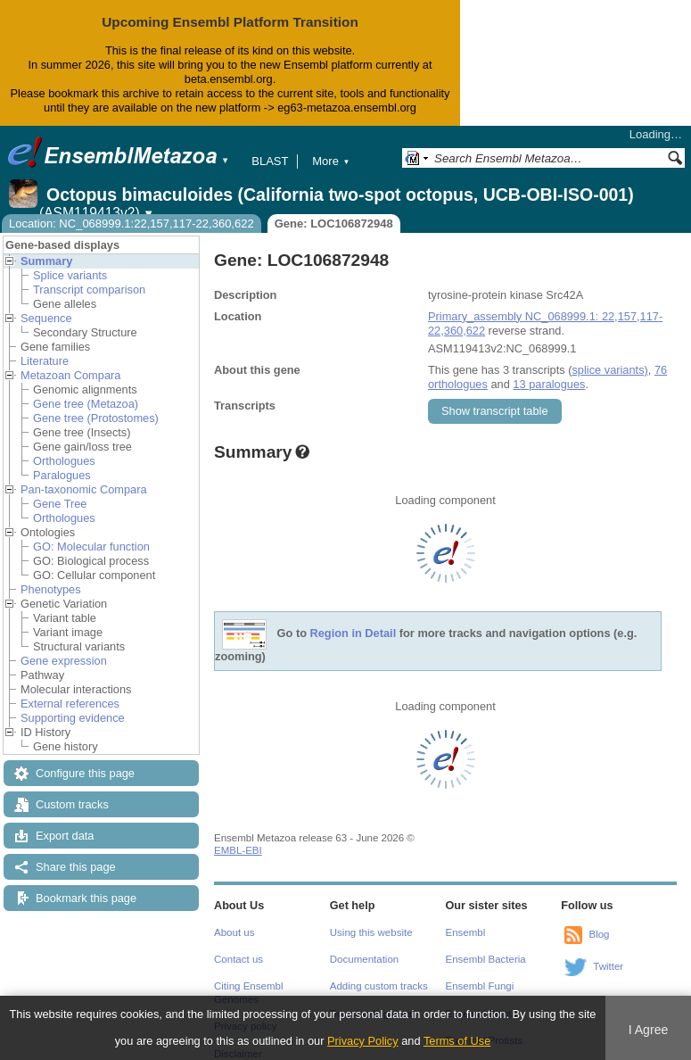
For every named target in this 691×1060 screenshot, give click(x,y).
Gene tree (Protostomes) (96, 418)
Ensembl (466, 932)
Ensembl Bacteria (486, 959)
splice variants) (609, 370)
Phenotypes (51, 589)
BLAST (269, 161)
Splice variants (70, 275)
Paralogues (62, 475)
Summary (46, 261)
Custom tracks (72, 804)
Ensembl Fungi (480, 986)
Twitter (608, 966)
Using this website (371, 932)
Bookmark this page (86, 898)
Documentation (364, 959)
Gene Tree (59, 503)
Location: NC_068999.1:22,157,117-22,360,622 (131, 223)
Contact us (238, 959)
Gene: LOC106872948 (334, 223)
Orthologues (64, 461)
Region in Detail (353, 633)
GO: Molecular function (91, 546)
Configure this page (85, 773)
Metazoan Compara (70, 375)
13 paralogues (549, 384)
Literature (45, 361)
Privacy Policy (363, 1041)
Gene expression (64, 660)
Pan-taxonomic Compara (84, 489)
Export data (65, 835)
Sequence (46, 318)
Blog (598, 934)
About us (234, 932)
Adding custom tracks (379, 986)
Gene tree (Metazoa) (85, 403)
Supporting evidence (73, 718)
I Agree (649, 1030)
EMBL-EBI (238, 850)
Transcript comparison (89, 289)
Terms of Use (457, 1041)
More (331, 161)
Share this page (76, 867)
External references (70, 703)
